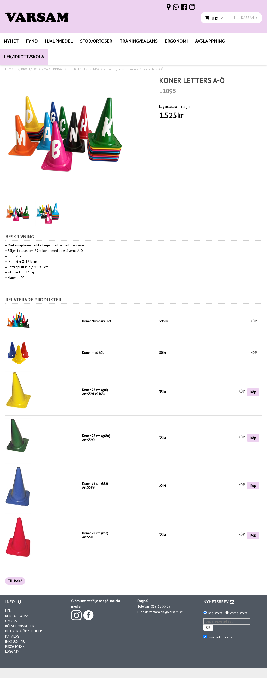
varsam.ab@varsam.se (166, 612)
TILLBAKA (15, 581)
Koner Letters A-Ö (151, 69)
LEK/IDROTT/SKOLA (24, 57)
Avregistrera (239, 613)
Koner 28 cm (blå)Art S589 (95, 485)
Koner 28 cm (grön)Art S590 (96, 438)
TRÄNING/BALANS (138, 41)
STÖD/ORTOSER (96, 41)
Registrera (215, 613)
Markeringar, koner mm (119, 69)
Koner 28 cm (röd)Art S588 (95, 535)
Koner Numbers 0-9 (96, 321)
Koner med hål (93, 353)
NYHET (11, 41)
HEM (8, 69)
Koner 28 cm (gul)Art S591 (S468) (95, 392)
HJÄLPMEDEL (59, 41)
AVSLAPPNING (210, 41)
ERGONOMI (176, 41)
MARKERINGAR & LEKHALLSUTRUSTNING (72, 69)
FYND (32, 41)
